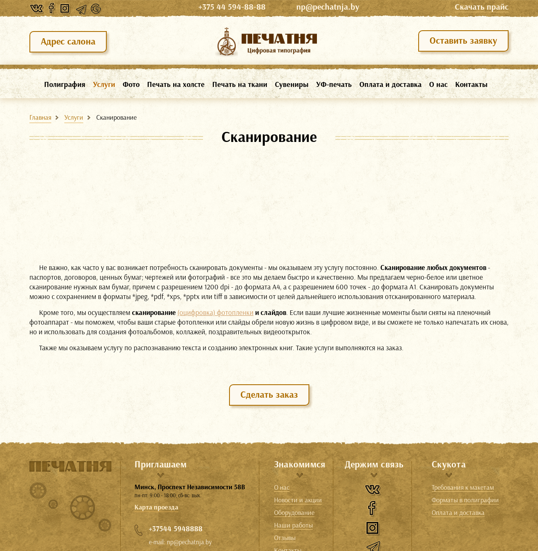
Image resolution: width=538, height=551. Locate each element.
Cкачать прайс (482, 7)
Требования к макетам (463, 487)
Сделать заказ (269, 394)
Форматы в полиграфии (465, 500)
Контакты (471, 84)
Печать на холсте (176, 84)
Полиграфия (64, 84)
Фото (131, 84)
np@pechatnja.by (327, 7)
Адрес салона (68, 41)
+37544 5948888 (176, 528)
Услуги (104, 84)
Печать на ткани (239, 84)
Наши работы (293, 525)
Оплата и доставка (390, 84)
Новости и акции (298, 500)
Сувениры (292, 84)
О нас (438, 84)
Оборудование (294, 513)
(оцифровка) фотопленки (215, 312)
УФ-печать (334, 84)
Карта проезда (156, 507)
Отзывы (284, 538)
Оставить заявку (463, 40)
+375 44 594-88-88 (245, 7)
